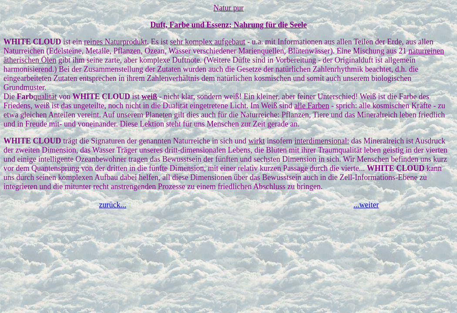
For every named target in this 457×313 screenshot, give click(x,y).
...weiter (366, 204)
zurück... (112, 204)
